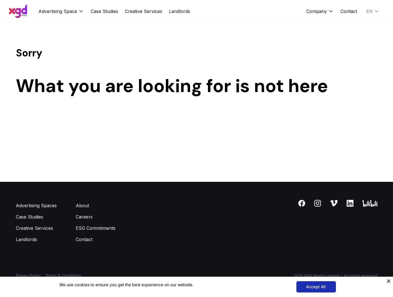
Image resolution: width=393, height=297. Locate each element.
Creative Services (143, 11)
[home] (18, 11)
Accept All (316, 286)
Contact (348, 11)
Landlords (179, 11)
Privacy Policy (28, 275)
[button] (61, 11)
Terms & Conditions (63, 275)
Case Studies (104, 11)
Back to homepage (36, 119)
